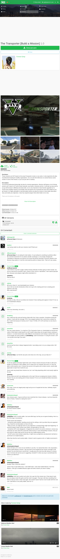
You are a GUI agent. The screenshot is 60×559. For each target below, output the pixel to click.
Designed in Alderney (6, 555)
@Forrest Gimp (11, 239)
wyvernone (10, 385)
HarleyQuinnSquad (12, 395)
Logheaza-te (17, 496)
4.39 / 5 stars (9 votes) (5, 170)
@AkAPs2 (10, 275)
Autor (16, 266)
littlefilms (9, 405)
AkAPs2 (9, 245)
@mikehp (9, 298)
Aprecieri (15, 166)
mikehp (9, 283)
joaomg (9, 353)
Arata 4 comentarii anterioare (30, 233)
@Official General (12, 268)
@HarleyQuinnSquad (13, 406)
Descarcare (30, 48)
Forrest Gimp (20, 57)
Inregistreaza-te (28, 496)
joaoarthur (10, 328)
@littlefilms (10, 416)
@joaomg (9, 374)
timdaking (10, 315)
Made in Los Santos (6, 556)
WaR (8, 487)
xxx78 (8, 307)
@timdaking (29, 335)
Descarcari (6, 166)
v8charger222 (11, 237)
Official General (11, 253)
